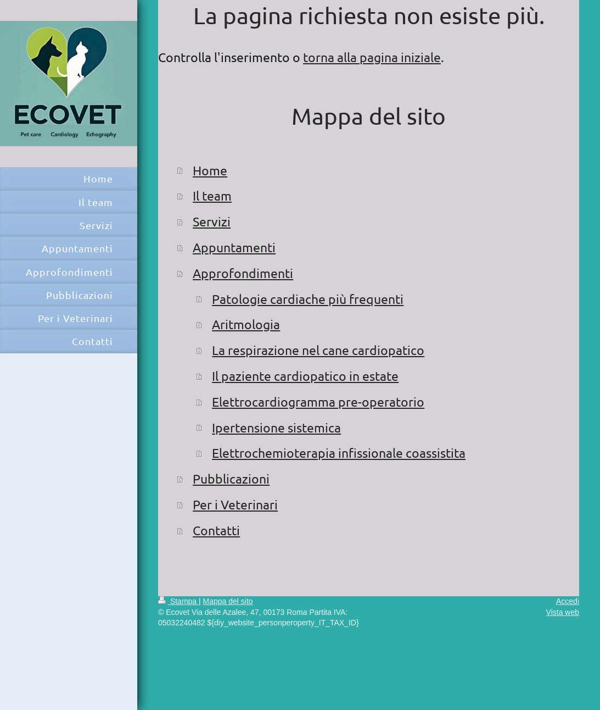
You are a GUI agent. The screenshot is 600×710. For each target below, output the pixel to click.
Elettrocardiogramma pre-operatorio (318, 401)
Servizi (212, 221)
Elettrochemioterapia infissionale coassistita (339, 453)
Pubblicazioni (231, 478)
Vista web (562, 612)
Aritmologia (246, 324)
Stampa (178, 601)
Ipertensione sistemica (276, 427)
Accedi (567, 601)
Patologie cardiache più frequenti (307, 299)
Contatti (216, 530)
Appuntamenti (234, 247)
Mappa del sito (228, 601)
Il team (212, 195)
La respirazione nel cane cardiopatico (318, 350)
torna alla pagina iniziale (372, 57)
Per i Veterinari (235, 504)
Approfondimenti (243, 273)
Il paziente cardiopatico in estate (305, 376)
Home (210, 170)
